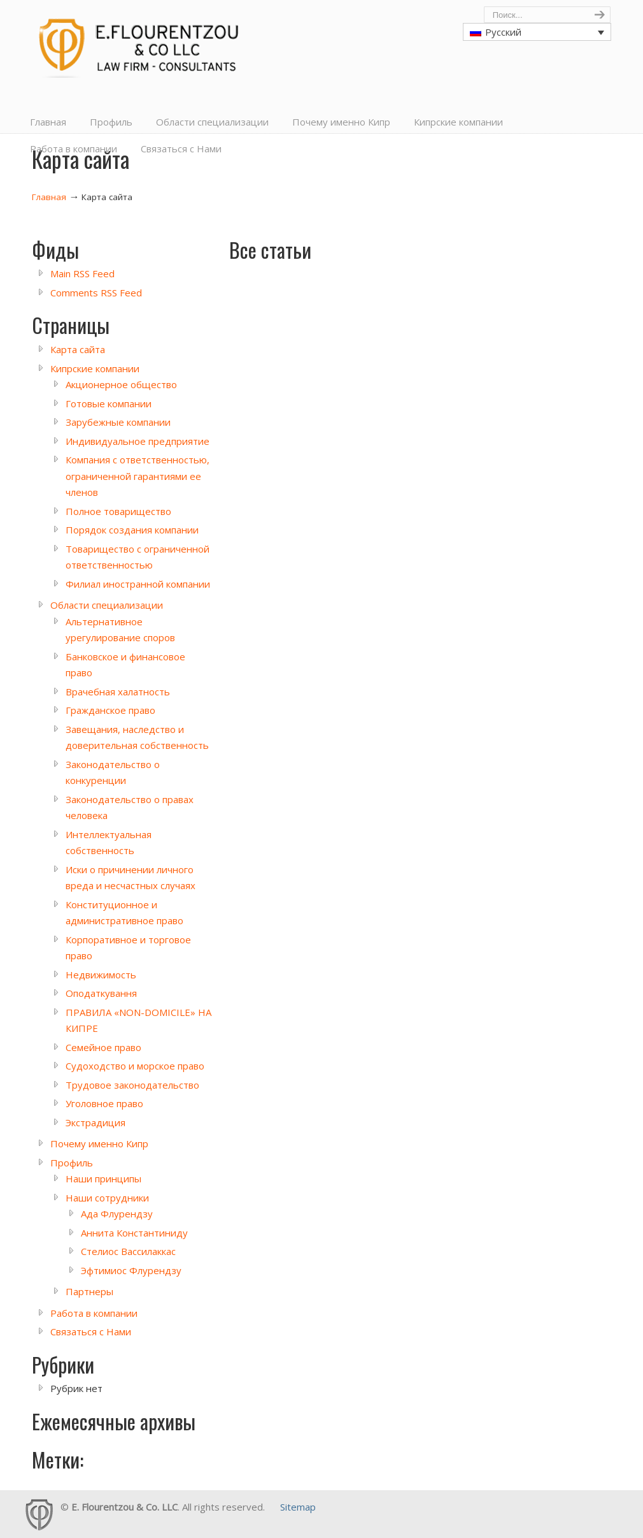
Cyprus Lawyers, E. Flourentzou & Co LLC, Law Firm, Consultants (143, 42)
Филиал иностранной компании (138, 583)
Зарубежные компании (118, 422)
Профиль (71, 1162)
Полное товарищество (118, 511)
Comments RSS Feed (96, 292)
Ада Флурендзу (117, 1213)
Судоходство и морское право (135, 1065)
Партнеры (89, 1291)
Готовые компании (109, 403)
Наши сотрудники (107, 1197)
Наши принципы (103, 1178)
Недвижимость (101, 974)
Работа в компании (94, 1313)
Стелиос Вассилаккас (128, 1251)
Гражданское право (110, 710)
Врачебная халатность (118, 691)
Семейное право (103, 1047)
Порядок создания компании (132, 529)
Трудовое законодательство (132, 1084)
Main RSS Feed (82, 273)
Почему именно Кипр (99, 1143)
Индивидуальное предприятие (137, 441)
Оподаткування (101, 993)
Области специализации (106, 605)
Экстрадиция (95, 1122)
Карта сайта (77, 349)
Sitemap (298, 1506)
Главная (49, 197)
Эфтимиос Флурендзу (131, 1270)
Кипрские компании (94, 368)
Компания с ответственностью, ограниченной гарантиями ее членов (137, 475)
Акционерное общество (121, 384)
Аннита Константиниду (134, 1232)
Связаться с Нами (90, 1331)
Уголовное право (104, 1103)
